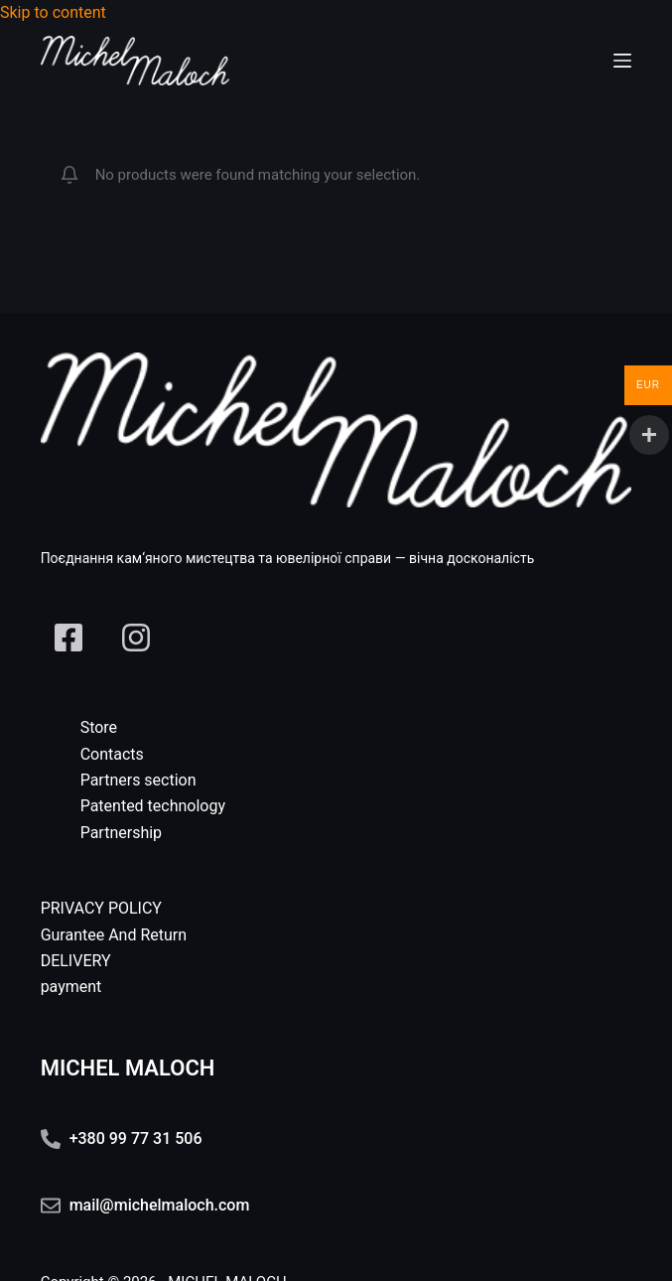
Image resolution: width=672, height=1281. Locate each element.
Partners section (138, 780)
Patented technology (152, 805)
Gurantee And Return (114, 934)
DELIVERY (76, 960)
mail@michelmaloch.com (159, 1205)
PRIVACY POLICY (101, 908)
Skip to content (53, 12)
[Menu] (622, 61)
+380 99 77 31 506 (135, 1138)
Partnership (121, 832)
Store (98, 727)
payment (71, 986)
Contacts (112, 754)
